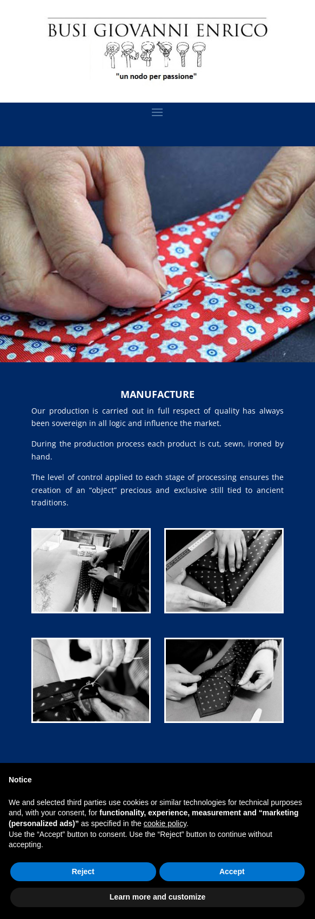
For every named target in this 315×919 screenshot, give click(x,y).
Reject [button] (83, 871)
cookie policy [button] (165, 823)
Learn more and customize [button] (157, 897)
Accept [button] (232, 871)
